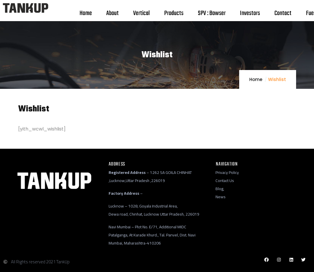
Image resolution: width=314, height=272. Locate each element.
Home (255, 79)
